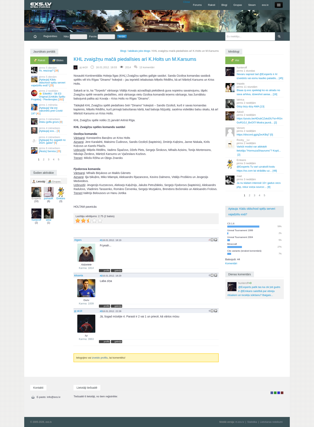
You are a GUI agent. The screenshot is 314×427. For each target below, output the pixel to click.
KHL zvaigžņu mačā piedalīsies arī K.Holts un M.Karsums (134, 59)
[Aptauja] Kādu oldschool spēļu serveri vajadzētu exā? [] (49, 81)
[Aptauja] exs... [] (49, 130)
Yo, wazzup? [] (49, 69)
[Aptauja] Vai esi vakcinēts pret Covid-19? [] (49, 109)
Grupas (237, 4)
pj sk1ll (84, 67)
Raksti (211, 4)
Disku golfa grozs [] (49, 121)
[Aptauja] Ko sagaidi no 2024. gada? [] (49, 140)
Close (186, 1)
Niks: (75, 36)
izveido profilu (100, 357)
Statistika (252, 422)
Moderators (278, 392)
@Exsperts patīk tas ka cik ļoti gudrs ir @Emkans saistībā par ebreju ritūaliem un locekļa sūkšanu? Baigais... (253, 289)
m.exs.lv (239, 422)
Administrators (282, 392)
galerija (118, 270)
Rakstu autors (275, 392)
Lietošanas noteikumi (271, 422)
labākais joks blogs (139, 50)
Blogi (224, 4)
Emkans (61, 193)
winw (49, 214)
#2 (101, 275)
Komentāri (231, 263)
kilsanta (78, 275)
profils (107, 270)
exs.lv (265, 4)
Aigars (78, 239)
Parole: (102, 36)
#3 (101, 311)
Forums (197, 4)
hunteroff (36, 214)
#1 (101, 240)
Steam (252, 4)
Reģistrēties (50, 36)
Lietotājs (271, 392)
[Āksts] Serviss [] (49, 150)
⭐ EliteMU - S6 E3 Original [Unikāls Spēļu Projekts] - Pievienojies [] (49, 95)
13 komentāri (146, 67)
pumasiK (49, 193)
